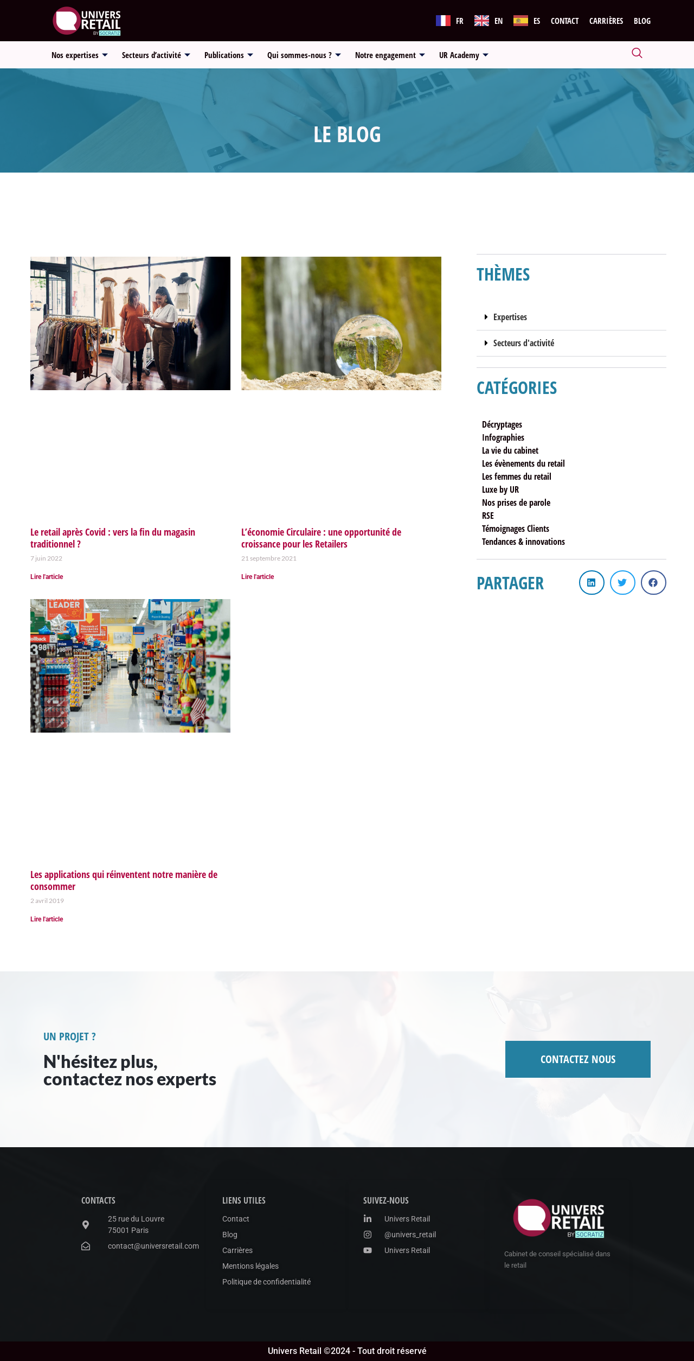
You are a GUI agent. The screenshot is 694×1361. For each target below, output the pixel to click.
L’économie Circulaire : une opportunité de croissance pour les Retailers (321, 537)
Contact (565, 20)
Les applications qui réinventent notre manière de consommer (123, 880)
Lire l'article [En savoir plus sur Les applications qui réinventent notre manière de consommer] (46, 919)
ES (537, 20)
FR (460, 20)
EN (498, 20)
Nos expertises (80, 54)
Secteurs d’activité (156, 54)
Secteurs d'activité (523, 343)
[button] (571, 317)
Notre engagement (390, 54)
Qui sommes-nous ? (304, 54)
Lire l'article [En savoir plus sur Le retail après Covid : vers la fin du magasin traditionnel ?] (46, 577)
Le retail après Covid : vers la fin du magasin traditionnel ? (112, 537)
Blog (642, 20)
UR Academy (464, 54)
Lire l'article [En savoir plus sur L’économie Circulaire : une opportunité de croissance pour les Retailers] (257, 577)
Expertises (510, 317)
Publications (228, 54)
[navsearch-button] (637, 55)
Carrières (606, 20)
